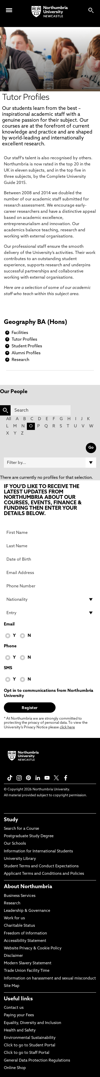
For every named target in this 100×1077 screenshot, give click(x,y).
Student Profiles (27, 346)
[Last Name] (50, 546)
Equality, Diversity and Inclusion (32, 1023)
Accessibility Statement (25, 941)
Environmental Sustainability (30, 1038)
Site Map (11, 986)
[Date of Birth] (50, 559)
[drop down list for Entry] (50, 613)
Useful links (18, 999)
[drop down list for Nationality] (50, 599)
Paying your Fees (19, 1015)
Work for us (14, 918)
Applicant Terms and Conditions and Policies (44, 874)
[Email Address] (50, 573)
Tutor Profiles (24, 340)
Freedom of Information (25, 933)
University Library (20, 859)
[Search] (41, 410)
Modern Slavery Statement (27, 963)
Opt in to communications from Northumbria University (48, 693)
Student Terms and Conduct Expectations (41, 866)
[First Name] (50, 532)
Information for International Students (38, 851)
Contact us (14, 1008)
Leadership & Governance (27, 911)
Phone (10, 646)
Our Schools (15, 844)
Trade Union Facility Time (26, 971)
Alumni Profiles (26, 353)
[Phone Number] (50, 586)
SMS (8, 668)
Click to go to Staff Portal (26, 1053)
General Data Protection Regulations (37, 1061)
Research (20, 360)
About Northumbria (28, 886)
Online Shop (15, 1068)
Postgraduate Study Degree (28, 836)
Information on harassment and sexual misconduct (50, 979)
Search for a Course (21, 829)
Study (11, 820)
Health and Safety (20, 1030)
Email (9, 624)
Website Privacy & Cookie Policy (32, 948)
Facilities (20, 333)
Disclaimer (13, 956)
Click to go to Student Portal (29, 1045)
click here (67, 727)
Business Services (19, 896)
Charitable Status (19, 926)
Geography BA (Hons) (35, 322)
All (8, 419)
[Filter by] (50, 462)
